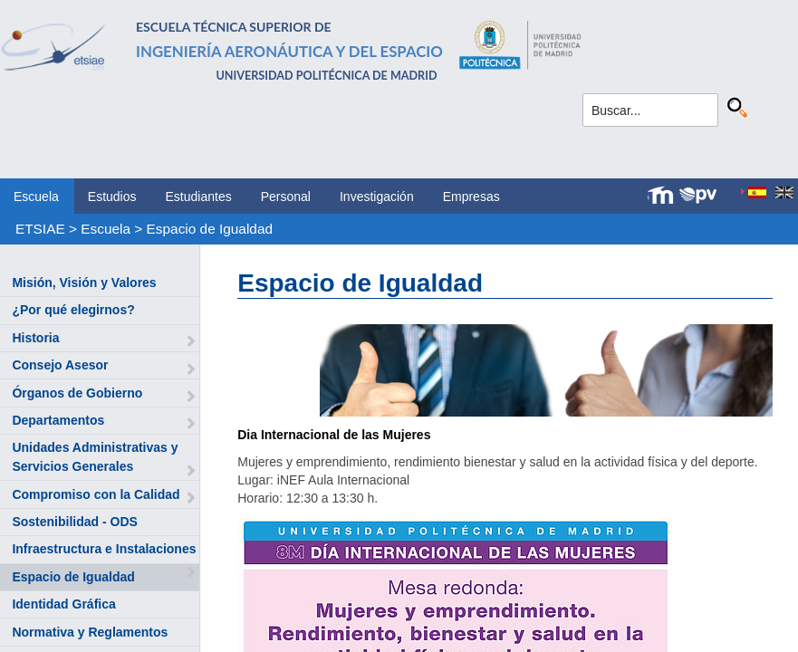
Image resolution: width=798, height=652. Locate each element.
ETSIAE (40, 228)
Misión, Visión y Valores (84, 282)
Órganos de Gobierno (77, 393)
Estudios (112, 196)
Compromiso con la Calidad (95, 494)
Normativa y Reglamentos (90, 632)
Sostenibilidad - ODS (74, 521)
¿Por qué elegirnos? (73, 309)
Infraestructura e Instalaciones (104, 549)
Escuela (36, 196)
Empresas (471, 196)
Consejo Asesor (60, 365)
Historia (35, 338)
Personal (286, 196)
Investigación (377, 196)
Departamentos (58, 420)
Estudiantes (199, 196)
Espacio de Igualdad (210, 228)
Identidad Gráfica (63, 604)
